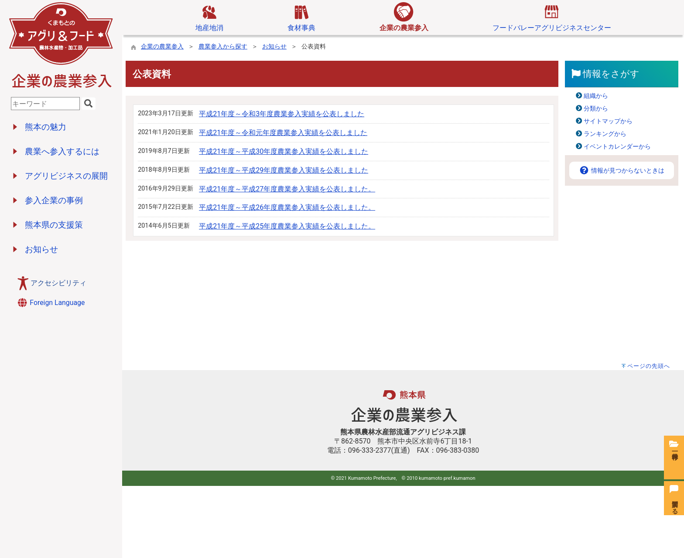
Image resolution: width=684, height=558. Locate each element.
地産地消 (209, 17)
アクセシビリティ (58, 283)
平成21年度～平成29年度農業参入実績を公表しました (283, 170)
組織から (596, 96)
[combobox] (45, 103)
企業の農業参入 (162, 46)
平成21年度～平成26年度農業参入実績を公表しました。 (287, 207)
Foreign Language (51, 302)
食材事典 (301, 17)
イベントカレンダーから (617, 146)
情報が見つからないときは (621, 170)
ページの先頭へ (648, 366)
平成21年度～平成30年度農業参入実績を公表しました (283, 151)
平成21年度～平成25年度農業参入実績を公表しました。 (287, 226)
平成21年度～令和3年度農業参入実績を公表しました (281, 114)
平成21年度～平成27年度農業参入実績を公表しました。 (287, 189)
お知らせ (274, 46)
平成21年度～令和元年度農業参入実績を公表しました (283, 132)
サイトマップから (608, 121)
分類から (596, 108)
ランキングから (605, 134)
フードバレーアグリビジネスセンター (551, 17)
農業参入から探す (222, 46)
